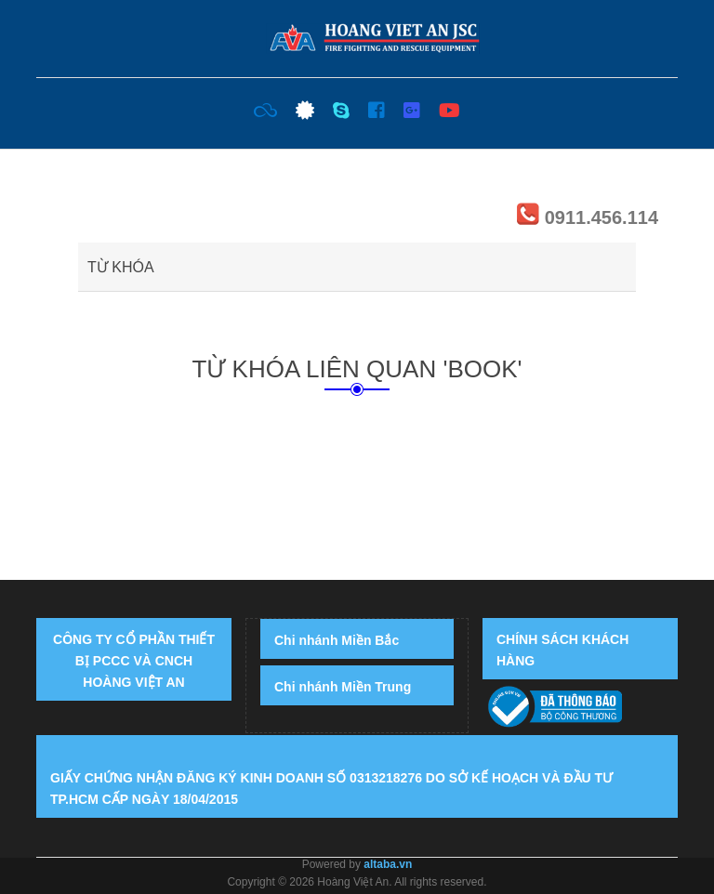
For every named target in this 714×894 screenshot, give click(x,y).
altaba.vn (388, 864)
